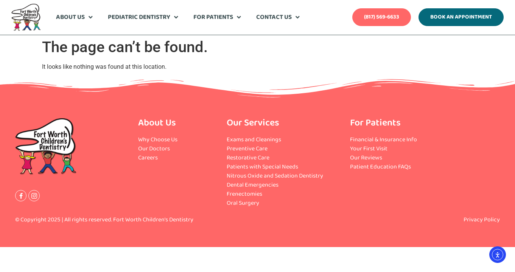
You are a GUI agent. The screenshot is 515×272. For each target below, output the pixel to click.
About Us (74, 17)
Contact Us (278, 17)
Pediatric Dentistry (143, 17)
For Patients (217, 17)
